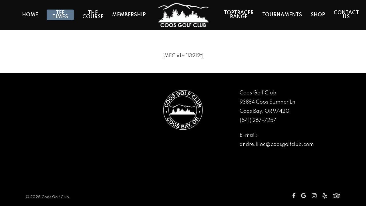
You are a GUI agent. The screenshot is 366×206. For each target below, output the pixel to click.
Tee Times (60, 15)
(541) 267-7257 (258, 120)
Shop (318, 15)
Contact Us (346, 15)
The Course (93, 15)
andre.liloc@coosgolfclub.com (277, 144)
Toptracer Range (239, 15)
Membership (129, 15)
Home (30, 15)
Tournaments (282, 15)
